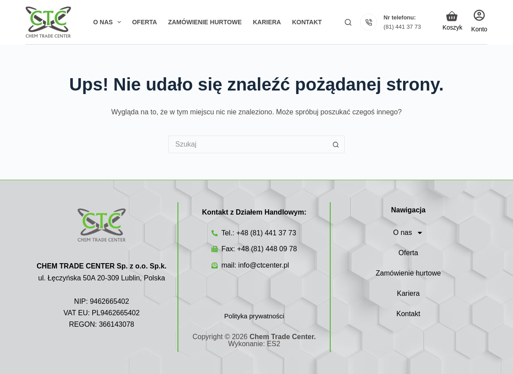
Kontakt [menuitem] (306, 22)
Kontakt (408, 313)
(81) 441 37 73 (402, 26)
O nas (408, 233)
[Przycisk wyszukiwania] (336, 144)
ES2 (273, 344)
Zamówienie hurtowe (408, 273)
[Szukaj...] (247, 144)
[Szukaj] (348, 22)
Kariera (408, 293)
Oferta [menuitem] (144, 22)
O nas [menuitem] (108, 22)
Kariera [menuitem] (267, 22)
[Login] (479, 22)
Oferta (408, 253)
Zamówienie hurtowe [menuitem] (205, 22)
